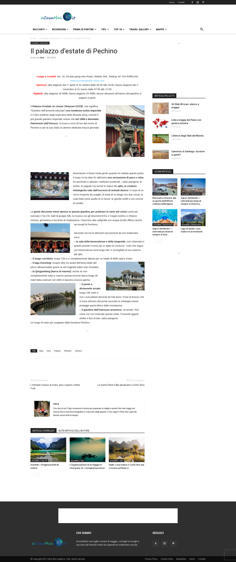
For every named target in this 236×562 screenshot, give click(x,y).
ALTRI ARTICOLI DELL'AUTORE (74, 430)
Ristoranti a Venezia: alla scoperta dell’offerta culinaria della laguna (164, 201)
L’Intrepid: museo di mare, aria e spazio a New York (55, 386)
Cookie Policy (167, 559)
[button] (202, 29)
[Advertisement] (146, 16)
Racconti (40, 29)
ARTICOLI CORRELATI (43, 430)
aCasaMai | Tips (77, 460)
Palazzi (57, 351)
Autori (172, 2)
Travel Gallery (140, 29)
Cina (49, 351)
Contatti (181, 2)
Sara (42, 57)
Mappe (161, 29)
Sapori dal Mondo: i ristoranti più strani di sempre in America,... (191, 201)
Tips (105, 29)
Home (33, 38)
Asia (41, 351)
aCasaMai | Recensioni (49, 38)
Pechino (67, 351)
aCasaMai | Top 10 (39, 460)
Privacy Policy (151, 559)
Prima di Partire (84, 29)
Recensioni (60, 29)
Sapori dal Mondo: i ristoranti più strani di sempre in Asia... (162, 231)
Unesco (78, 351)
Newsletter (181, 559)
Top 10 (119, 29)
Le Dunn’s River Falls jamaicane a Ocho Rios (121, 384)
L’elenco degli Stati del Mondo (187, 135)
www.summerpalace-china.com (87, 80)
